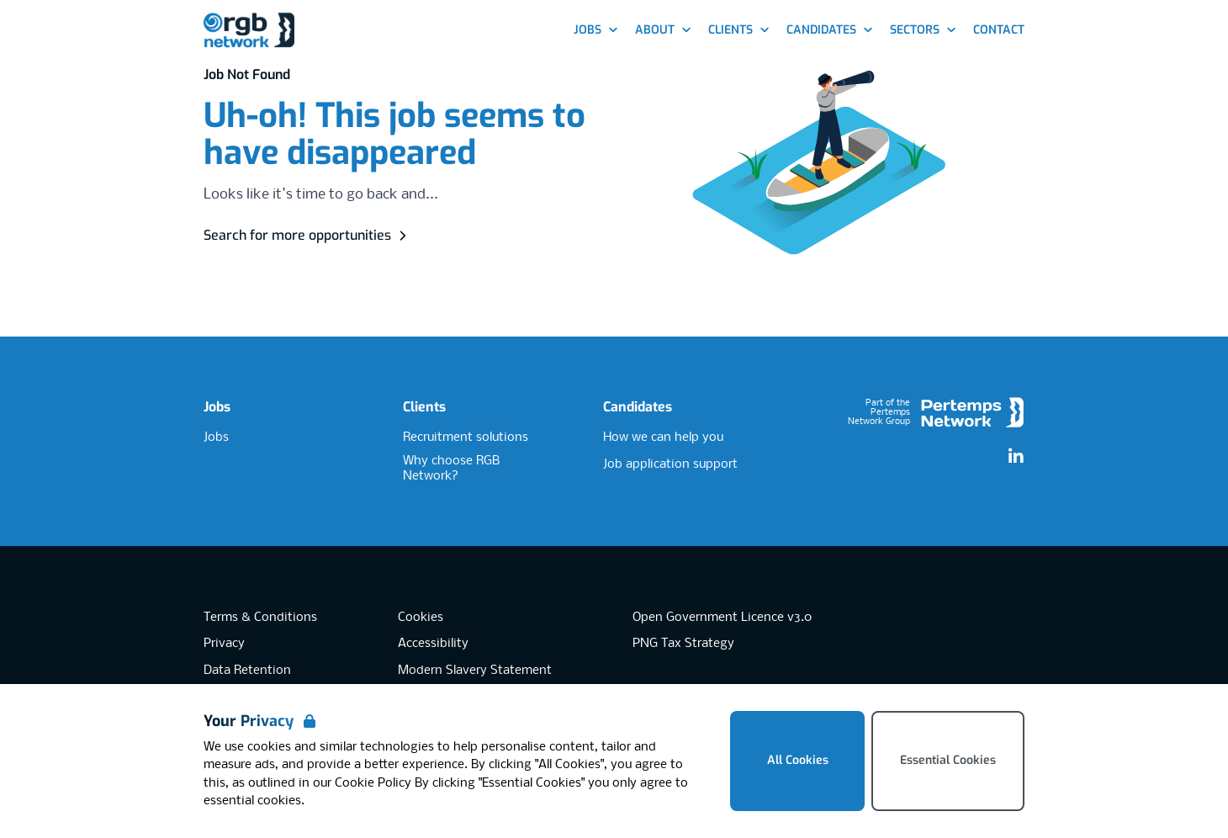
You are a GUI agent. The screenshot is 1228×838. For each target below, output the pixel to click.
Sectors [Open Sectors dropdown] (923, 30)
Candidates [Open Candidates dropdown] (829, 30)
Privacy (224, 643)
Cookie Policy (373, 783)
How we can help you (663, 437)
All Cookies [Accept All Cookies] (797, 760)
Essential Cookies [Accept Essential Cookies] (948, 760)
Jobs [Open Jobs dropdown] (596, 30)
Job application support (670, 464)
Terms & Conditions (260, 617)
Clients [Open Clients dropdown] (739, 30)
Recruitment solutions (465, 437)
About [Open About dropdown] (663, 30)
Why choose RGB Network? (451, 469)
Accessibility (433, 643)
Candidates (637, 407)
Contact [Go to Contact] (998, 30)
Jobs (217, 407)
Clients (424, 407)
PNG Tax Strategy (683, 643)
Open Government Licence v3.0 (722, 617)
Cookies (420, 617)
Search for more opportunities (307, 235)
